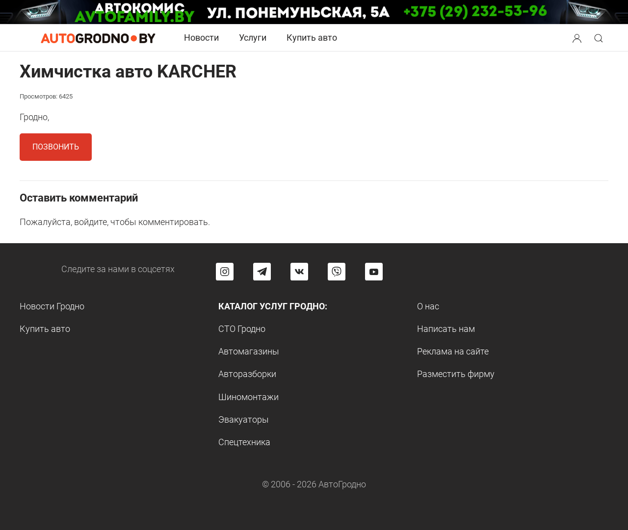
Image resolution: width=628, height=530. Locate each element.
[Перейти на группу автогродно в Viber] (336, 271)
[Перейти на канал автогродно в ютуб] (374, 271)
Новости (201, 37)
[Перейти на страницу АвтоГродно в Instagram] (225, 271)
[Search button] (577, 38)
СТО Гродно (241, 329)
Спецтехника (244, 442)
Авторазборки (247, 374)
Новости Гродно (52, 306)
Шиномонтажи (248, 397)
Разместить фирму (456, 374)
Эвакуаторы (243, 419)
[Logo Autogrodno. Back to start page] (98, 37)
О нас (428, 306)
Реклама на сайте (453, 351)
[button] (578, 37)
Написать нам (446, 329)
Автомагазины (248, 351)
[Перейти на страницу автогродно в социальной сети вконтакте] (299, 271)
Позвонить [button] (55, 146)
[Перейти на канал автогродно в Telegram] (262, 271)
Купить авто (312, 37)
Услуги (252, 37)
